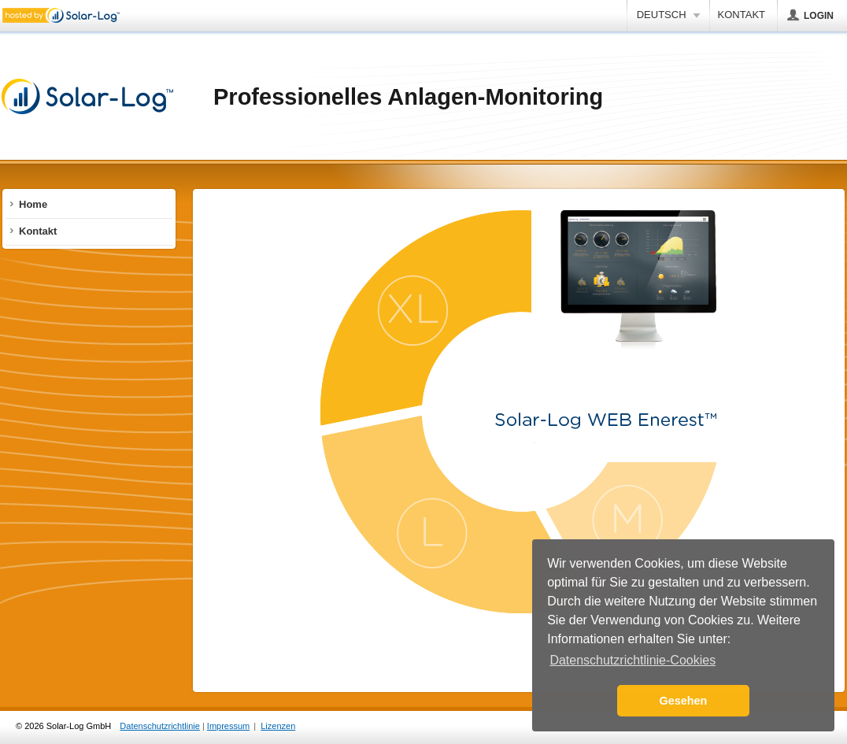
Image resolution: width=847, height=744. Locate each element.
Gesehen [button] (684, 700)
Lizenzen (278, 726)
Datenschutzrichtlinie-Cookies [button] (632, 660)
